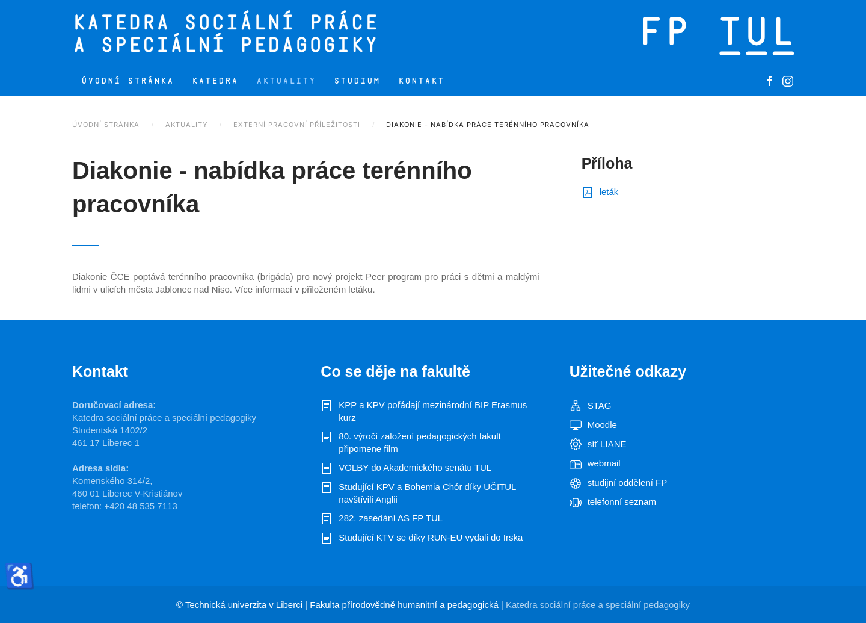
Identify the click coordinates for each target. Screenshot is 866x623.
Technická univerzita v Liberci (243, 605)
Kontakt (421, 81)
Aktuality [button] (286, 81)
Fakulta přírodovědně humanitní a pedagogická (404, 605)
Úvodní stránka (127, 81)
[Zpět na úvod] (275, 33)
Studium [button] (357, 81)
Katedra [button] (215, 81)
